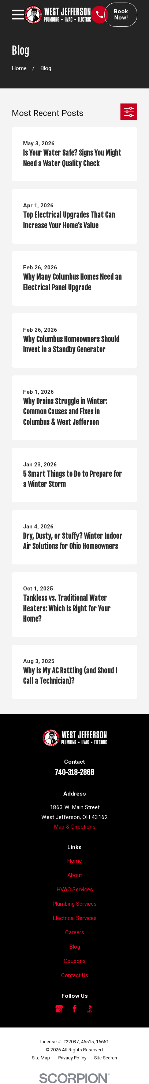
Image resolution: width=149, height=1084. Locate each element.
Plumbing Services (74, 904)
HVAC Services (74, 889)
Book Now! (121, 14)
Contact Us (74, 975)
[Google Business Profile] (59, 1008)
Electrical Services (75, 918)
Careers (74, 932)
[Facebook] (74, 1008)
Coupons (75, 961)
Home (74, 861)
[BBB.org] (90, 1008)
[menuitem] (41, 1058)
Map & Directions (75, 826)
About (74, 875)
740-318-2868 (74, 772)
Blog (74, 946)
